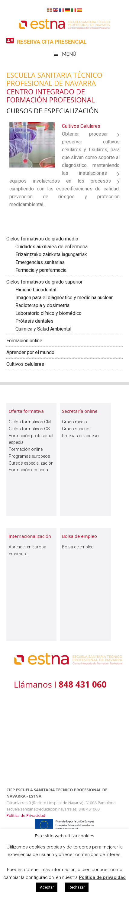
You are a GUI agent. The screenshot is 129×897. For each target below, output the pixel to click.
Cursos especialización (31, 463)
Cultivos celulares (25, 364)
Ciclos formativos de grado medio (42, 239)
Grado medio (74, 421)
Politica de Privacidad (25, 815)
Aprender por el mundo (30, 352)
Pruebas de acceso (80, 435)
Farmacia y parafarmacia (40, 270)
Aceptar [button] (47, 887)
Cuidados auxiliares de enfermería (51, 246)
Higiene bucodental (35, 290)
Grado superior (76, 428)
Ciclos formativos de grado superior (44, 282)
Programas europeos (29, 456)
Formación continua (28, 469)
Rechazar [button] (77, 887)
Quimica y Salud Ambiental (43, 329)
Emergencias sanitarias (40, 262)
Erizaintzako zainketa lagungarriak (51, 254)
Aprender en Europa (27, 546)
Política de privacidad (102, 877)
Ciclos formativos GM (30, 421)
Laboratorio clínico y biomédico (48, 313)
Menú (69, 54)
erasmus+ (18, 553)
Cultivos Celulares (82, 126)
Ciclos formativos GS (29, 428)
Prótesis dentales (34, 321)
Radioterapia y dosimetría (42, 305)
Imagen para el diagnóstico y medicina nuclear (64, 297)
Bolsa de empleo (78, 546)
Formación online (24, 340)
